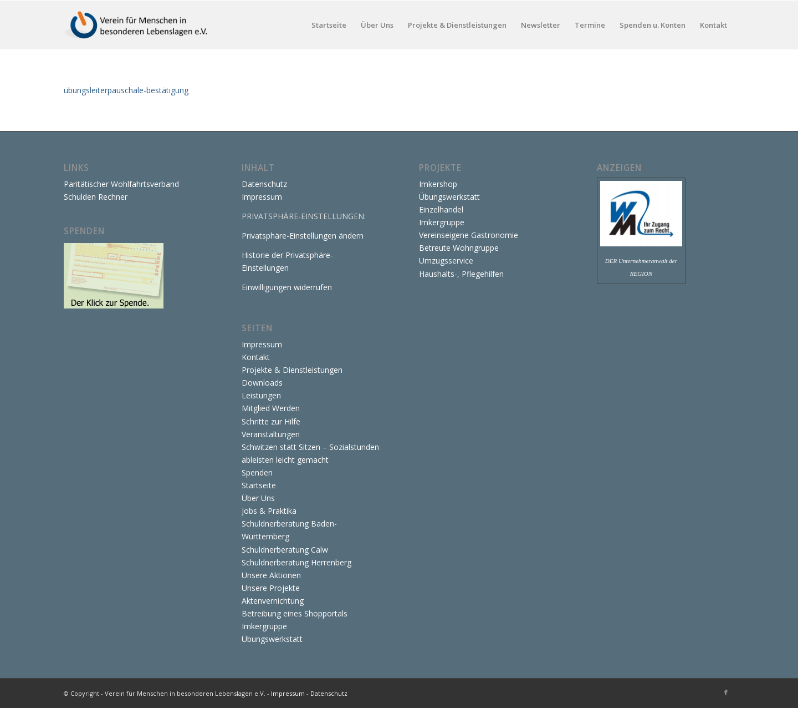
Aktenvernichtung (273, 600)
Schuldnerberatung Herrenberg (296, 562)
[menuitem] (329, 25)
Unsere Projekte (271, 588)
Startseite (259, 485)
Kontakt (256, 357)
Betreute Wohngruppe (459, 247)
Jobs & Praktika (269, 510)
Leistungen (261, 395)
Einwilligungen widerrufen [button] (287, 287)
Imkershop (438, 184)
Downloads (262, 382)
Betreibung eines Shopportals (294, 613)
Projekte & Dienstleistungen (292, 370)
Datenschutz (264, 184)
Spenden (257, 472)
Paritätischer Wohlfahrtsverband (121, 184)
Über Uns (258, 498)
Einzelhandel (441, 209)
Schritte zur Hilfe (271, 421)
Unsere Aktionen (271, 575)
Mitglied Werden (271, 408)
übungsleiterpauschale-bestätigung (126, 90)
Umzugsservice (446, 260)
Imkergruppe (264, 626)
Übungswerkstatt (272, 639)
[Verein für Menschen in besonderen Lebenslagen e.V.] (137, 25)
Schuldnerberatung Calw (285, 549)
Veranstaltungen (271, 434)
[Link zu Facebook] (726, 692)
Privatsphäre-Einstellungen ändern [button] (303, 235)
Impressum (262, 196)
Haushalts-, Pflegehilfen (461, 274)
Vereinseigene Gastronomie (468, 235)
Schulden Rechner (95, 196)
